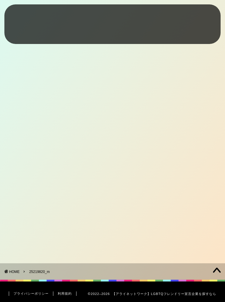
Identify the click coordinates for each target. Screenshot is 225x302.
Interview (171, 16)
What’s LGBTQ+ (104, 16)
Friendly (141, 16)
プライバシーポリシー (31, 293)
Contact (200, 16)
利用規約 (65, 293)
